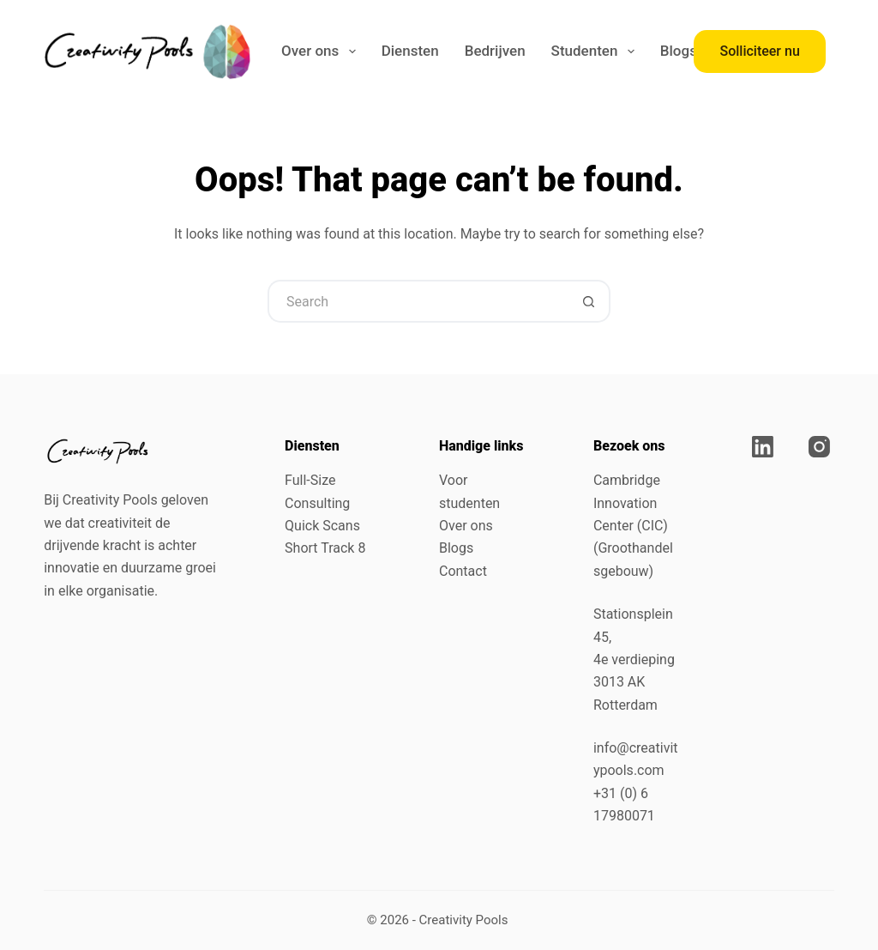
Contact (463, 571)
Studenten (596, 51)
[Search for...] (418, 301)
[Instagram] (819, 446)
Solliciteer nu (759, 51)
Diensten (410, 50)
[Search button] (589, 301)
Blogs (678, 50)
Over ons (322, 51)
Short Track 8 (325, 548)
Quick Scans (322, 525)
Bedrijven (495, 50)
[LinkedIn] (762, 446)
